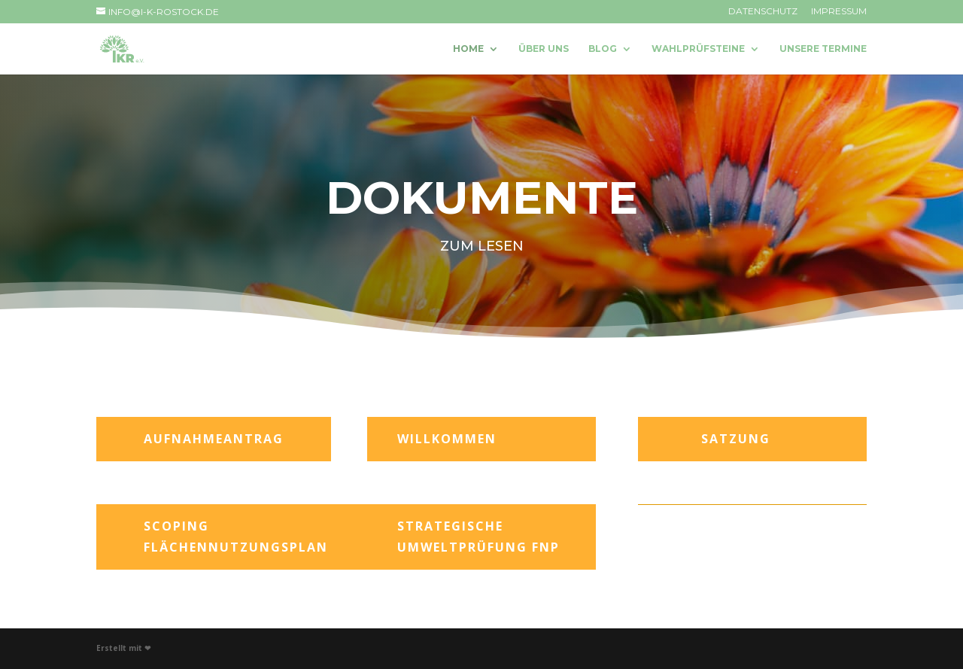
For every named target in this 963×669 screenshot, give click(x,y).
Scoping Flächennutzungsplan (236, 536)
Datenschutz (762, 12)
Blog (602, 49)
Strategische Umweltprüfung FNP (478, 536)
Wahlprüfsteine (698, 49)
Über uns (543, 49)
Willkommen (447, 438)
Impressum (839, 12)
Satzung (735, 438)
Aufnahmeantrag (214, 438)
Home (468, 49)
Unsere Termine (823, 49)
